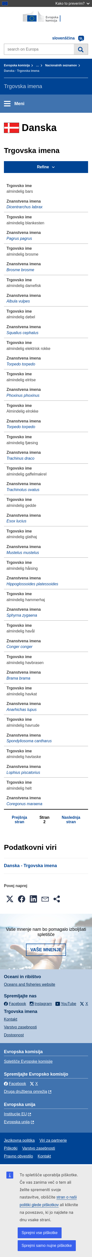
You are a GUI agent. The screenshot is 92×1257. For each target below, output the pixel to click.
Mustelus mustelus (23, 553)
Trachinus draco (21, 458)
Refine (43, 167)
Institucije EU (15, 1114)
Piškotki (10, 1148)
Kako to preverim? (72, 3)
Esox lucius (16, 521)
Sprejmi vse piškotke (40, 1233)
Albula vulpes (18, 301)
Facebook (15, 1084)
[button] (10, 899)
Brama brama (18, 678)
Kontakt (10, 1019)
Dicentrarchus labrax (25, 207)
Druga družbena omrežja (25, 1091)
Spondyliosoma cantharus (29, 741)
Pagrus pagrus (19, 238)
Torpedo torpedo (21, 364)
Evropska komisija (17, 65)
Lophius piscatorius (23, 772)
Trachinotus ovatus (23, 490)
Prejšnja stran (19, 819)
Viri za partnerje (53, 1140)
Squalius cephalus (23, 333)
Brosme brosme (20, 270)
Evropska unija (17, 1122)
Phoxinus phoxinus (23, 395)
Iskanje (81, 49)
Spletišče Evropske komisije (28, 1061)
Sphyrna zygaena (22, 615)
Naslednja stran (71, 819)
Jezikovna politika (19, 1140)
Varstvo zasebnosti (20, 1027)
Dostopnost (14, 1035)
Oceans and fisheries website (29, 984)
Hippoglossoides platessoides (32, 584)
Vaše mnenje (46, 949)
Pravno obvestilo (18, 1156)
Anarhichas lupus (22, 709)
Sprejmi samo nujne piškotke (47, 1245)
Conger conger (20, 647)
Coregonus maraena (24, 804)
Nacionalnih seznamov (61, 65)
